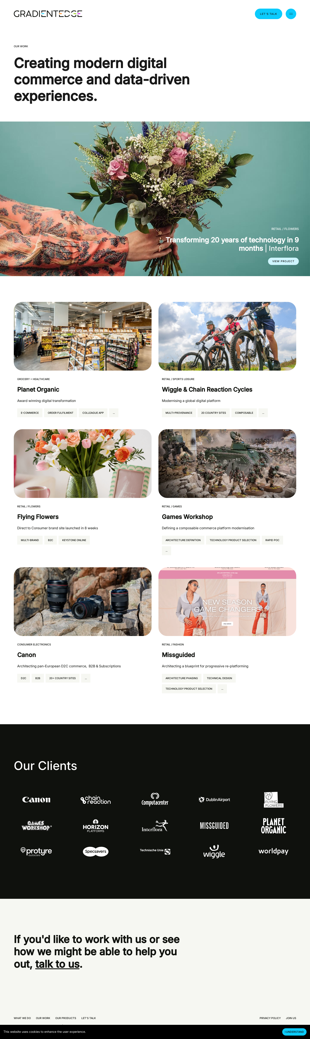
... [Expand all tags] (114, 412)
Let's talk (268, 13)
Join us (291, 1018)
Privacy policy (270, 1018)
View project (283, 261)
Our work (43, 1018)
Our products (65, 1018)
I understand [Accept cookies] (294, 1031)
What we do (22, 1018)
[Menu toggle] (291, 14)
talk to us (57, 964)
